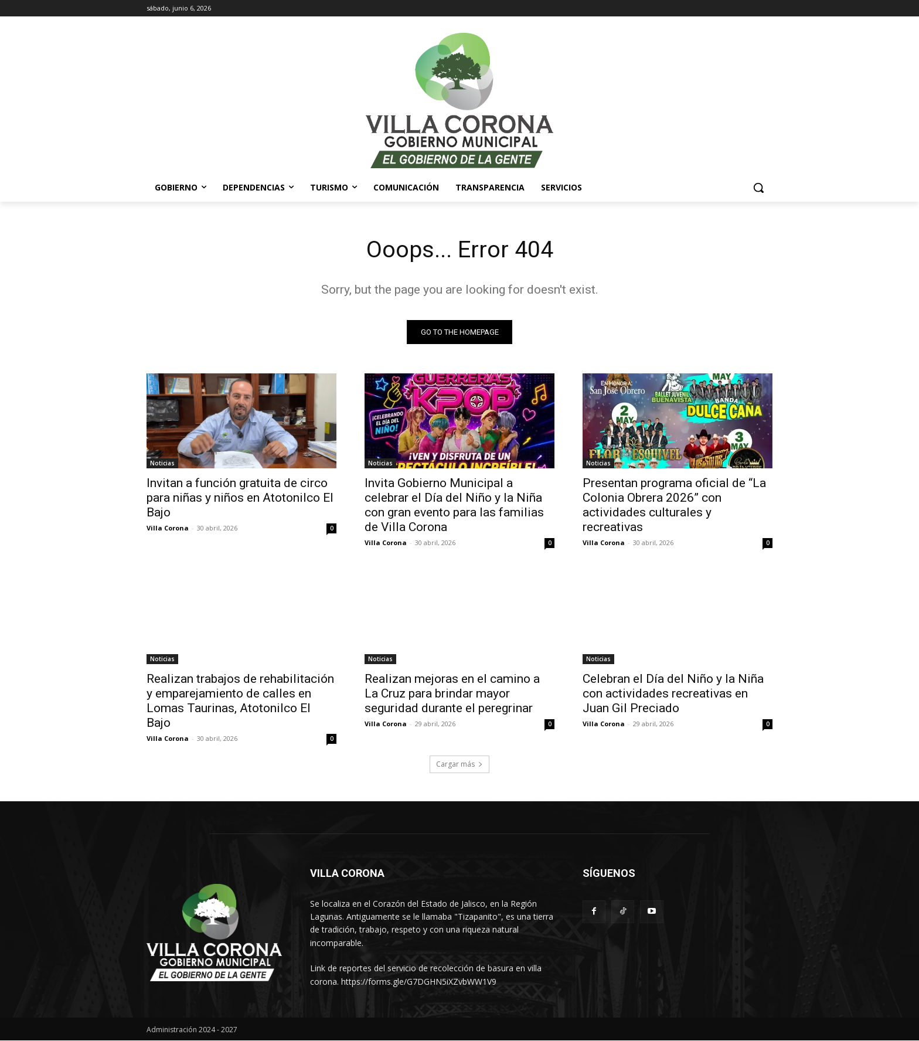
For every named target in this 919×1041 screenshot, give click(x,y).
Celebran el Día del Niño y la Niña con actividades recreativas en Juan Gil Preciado (673, 694)
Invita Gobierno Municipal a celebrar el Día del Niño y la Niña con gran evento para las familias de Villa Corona (454, 506)
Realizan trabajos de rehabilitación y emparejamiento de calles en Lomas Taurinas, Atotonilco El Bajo (240, 701)
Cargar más (459, 765)
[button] (758, 188)
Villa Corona (168, 528)
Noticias (162, 464)
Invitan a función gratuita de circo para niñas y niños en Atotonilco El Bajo (240, 498)
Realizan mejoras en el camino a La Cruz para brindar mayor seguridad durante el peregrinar (452, 694)
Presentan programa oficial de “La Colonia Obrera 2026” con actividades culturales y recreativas (674, 506)
